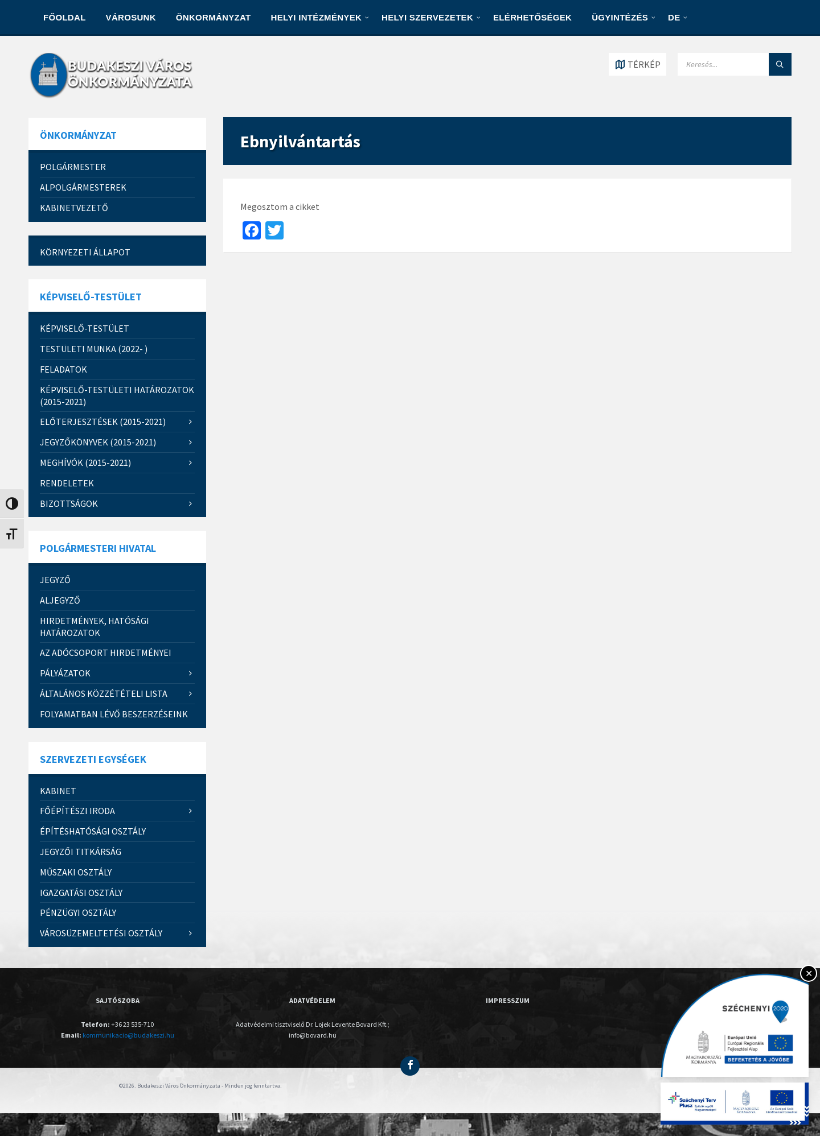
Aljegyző (60, 600)
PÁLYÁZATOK (65, 673)
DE (674, 17)
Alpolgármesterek (83, 187)
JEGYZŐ (55, 579)
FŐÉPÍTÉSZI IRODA (77, 810)
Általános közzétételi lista (103, 693)
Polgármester (73, 166)
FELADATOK (63, 369)
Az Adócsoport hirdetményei (105, 652)
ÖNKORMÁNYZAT (213, 17)
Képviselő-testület (84, 328)
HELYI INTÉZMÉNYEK (316, 17)
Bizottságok (69, 503)
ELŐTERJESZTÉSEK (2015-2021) (103, 421)
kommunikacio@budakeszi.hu (128, 1035)
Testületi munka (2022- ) (93, 348)
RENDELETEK (67, 483)
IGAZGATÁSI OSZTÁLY (81, 892)
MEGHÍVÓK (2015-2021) (85, 462)
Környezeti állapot (85, 252)
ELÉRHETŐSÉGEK (532, 17)
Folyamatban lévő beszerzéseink (114, 714)
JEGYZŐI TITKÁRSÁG (80, 851)
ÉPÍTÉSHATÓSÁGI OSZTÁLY (93, 831)
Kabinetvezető (74, 207)
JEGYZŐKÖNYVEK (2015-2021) (98, 442)
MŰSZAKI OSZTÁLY (76, 872)
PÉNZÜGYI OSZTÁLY (78, 912)
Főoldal (64, 17)
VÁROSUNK (131, 17)
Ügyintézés (620, 17)
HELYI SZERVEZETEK (427, 17)
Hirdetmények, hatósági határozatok (94, 626)
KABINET (58, 790)
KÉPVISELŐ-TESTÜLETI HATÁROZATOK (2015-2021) (117, 395)
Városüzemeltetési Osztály (101, 933)
